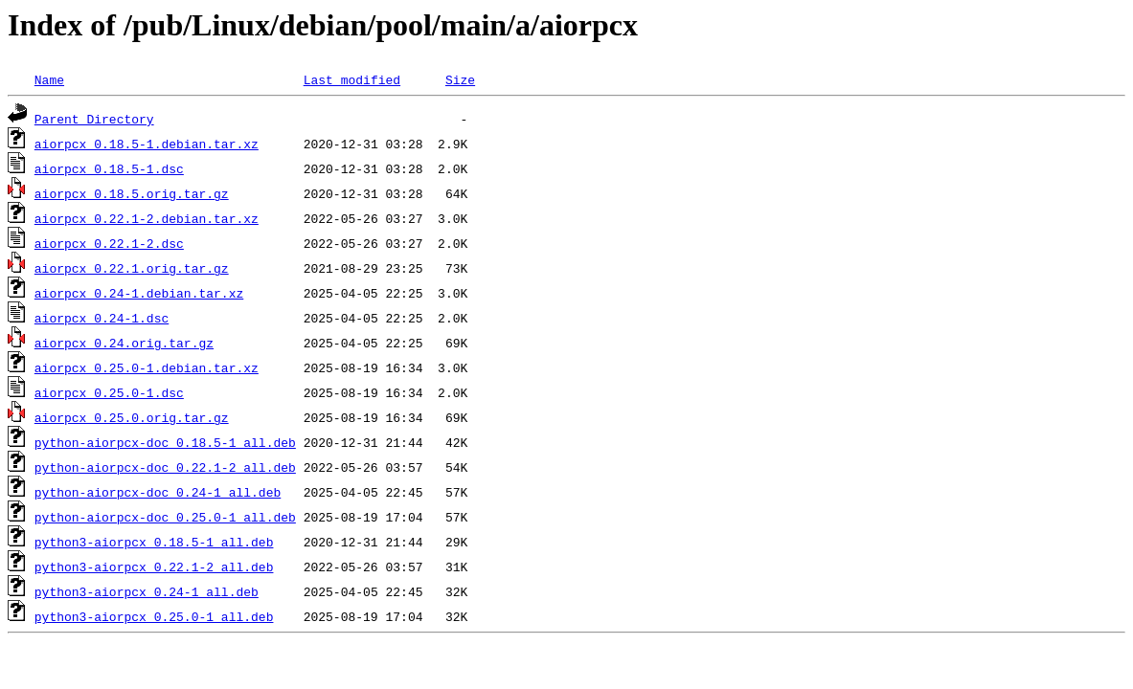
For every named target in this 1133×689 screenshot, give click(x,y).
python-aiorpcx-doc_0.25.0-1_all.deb (165, 516)
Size (460, 79)
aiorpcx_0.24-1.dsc (101, 317)
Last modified (352, 79)
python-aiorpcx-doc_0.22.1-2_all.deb (165, 467)
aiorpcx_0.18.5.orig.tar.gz (131, 193)
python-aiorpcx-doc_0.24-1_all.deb (157, 491)
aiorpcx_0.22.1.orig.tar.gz (131, 268)
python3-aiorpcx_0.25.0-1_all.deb (154, 616)
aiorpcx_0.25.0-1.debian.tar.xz (146, 367)
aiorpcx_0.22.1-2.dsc (109, 243)
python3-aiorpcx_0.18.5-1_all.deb (154, 541)
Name (49, 79)
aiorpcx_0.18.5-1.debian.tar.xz (146, 143)
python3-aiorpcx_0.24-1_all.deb (146, 591)
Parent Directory (94, 118)
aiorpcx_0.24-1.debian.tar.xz (138, 292)
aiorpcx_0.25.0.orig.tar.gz (131, 417)
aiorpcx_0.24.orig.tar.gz (124, 342)
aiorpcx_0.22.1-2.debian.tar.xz (146, 218)
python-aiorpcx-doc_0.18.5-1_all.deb (165, 442)
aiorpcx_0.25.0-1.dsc (109, 392)
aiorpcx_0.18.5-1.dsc (109, 168)
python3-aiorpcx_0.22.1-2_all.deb (154, 566)
